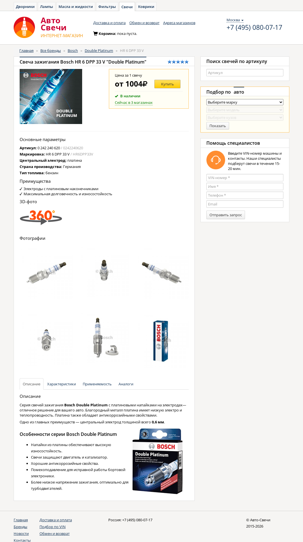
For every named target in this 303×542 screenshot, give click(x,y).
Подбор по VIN (53, 526)
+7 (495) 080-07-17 (254, 27)
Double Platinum (99, 50)
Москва (235, 19)
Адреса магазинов (179, 22)
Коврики (146, 6)
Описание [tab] (31, 383)
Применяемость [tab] (97, 383)
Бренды (20, 526)
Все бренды (50, 50)
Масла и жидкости (76, 6)
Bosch (73, 50)
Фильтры (107, 6)
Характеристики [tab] (61, 383)
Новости (21, 533)
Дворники (25, 6)
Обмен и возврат (144, 22)
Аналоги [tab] (126, 383)
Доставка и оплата (109, 22)
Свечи (127, 6)
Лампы (46, 6)
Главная (26, 50)
